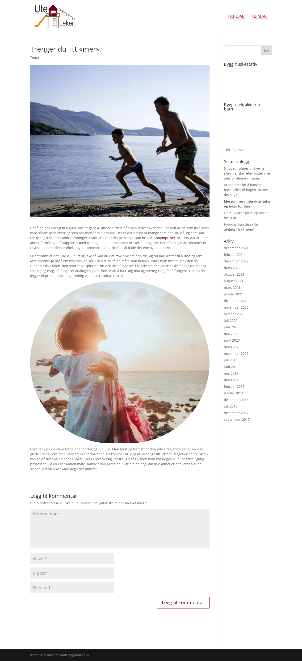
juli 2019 (230, 360)
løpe (187, 256)
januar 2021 (233, 294)
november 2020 (236, 307)
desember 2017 (236, 413)
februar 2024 (234, 254)
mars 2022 (232, 267)
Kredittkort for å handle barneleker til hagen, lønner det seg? (246, 190)
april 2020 (232, 340)
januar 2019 (233, 393)
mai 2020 (231, 333)
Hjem (236, 16)
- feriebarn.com (236, 149)
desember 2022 (236, 261)
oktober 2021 (234, 274)
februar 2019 (234, 386)
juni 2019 (231, 366)
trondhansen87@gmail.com (66, 655)
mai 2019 (231, 373)
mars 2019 (232, 380)
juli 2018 (230, 406)
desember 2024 (236, 248)
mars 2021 (232, 287)
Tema (258, 16)
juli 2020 (230, 320)
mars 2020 (232, 347)
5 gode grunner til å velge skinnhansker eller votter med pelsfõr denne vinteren (247, 173)
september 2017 (237, 419)
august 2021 (233, 281)
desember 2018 (236, 399)
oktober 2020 (234, 314)
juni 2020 (231, 327)
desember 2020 (236, 300)
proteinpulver (164, 238)
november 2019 (236, 353)
